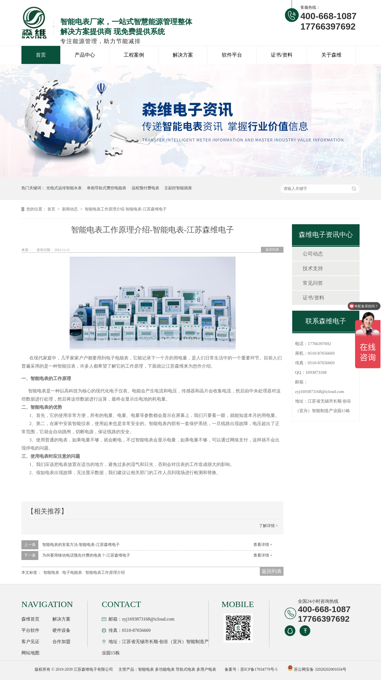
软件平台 (232, 55)
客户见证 (30, 641)
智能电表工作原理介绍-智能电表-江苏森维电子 (125, 209)
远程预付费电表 (145, 188)
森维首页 (30, 619)
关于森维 (331, 55)
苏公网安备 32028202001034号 (316, 669)
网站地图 (30, 652)
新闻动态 (70, 209)
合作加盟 (61, 641)
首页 (41, 55)
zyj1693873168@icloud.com (319, 391)
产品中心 (85, 55)
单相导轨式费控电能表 (106, 188)
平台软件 (30, 630)
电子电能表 (72, 572)
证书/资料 (282, 55)
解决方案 (183, 55)
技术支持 (313, 268)
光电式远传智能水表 (64, 188)
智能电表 (51, 572)
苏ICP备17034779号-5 (258, 669)
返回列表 (272, 250)
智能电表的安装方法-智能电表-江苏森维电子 (81, 545)
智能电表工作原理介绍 (105, 572)
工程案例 (134, 55)
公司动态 (313, 254)
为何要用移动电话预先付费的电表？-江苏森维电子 (86, 555)
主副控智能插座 (178, 188)
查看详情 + (262, 545)
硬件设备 (61, 630)
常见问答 (313, 283)
